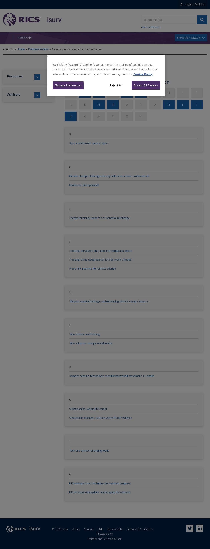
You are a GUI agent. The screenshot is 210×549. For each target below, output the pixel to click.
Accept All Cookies (146, 85)
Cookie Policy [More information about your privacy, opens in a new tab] (143, 74)
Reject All (116, 85)
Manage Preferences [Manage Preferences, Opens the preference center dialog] (68, 85)
